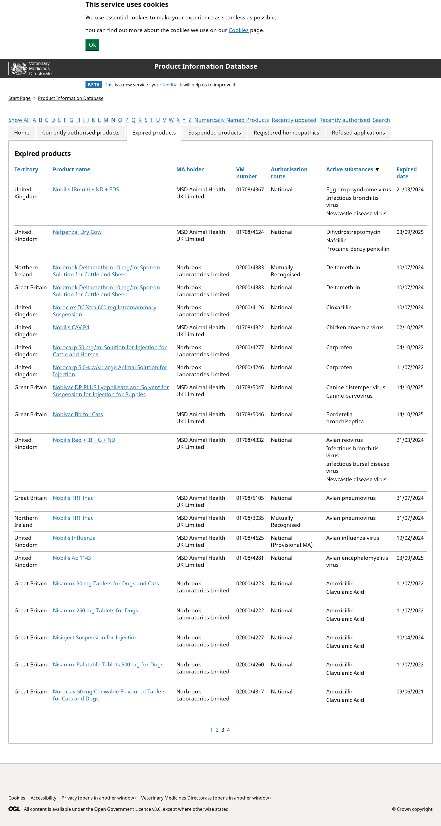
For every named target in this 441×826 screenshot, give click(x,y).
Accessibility (43, 798)
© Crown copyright (412, 809)
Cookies (239, 30)
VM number (246, 173)
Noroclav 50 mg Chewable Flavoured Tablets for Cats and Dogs (109, 695)
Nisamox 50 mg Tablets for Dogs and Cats (106, 583)
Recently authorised (344, 120)
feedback (172, 85)
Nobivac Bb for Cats (78, 414)
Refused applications (358, 132)
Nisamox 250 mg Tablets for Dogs (95, 610)
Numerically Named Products (231, 120)
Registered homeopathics (286, 132)
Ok (92, 44)
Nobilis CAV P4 (71, 327)
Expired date (407, 173)
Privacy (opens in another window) (99, 798)
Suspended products (214, 132)
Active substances (350, 169)
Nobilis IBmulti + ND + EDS (86, 189)
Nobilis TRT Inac (73, 498)
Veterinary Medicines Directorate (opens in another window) (206, 798)
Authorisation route (289, 173)
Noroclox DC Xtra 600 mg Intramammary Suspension (104, 311)
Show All (19, 120)
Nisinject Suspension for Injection (95, 637)
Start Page (19, 98)
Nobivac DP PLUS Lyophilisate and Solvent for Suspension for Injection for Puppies (111, 391)
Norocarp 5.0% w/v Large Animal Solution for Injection (110, 371)
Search (381, 120)
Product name (71, 169)
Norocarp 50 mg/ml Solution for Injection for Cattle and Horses (110, 351)
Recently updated (294, 120)
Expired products (154, 132)
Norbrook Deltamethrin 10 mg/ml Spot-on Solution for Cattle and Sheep (106, 271)
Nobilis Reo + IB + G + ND (84, 440)
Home (22, 132)
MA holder (190, 169)
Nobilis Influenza (74, 537)
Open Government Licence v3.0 (127, 809)
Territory (26, 169)
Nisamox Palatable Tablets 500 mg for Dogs (108, 664)
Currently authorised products (81, 132)
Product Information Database (205, 66)
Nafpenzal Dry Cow (77, 232)
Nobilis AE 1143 (72, 557)
